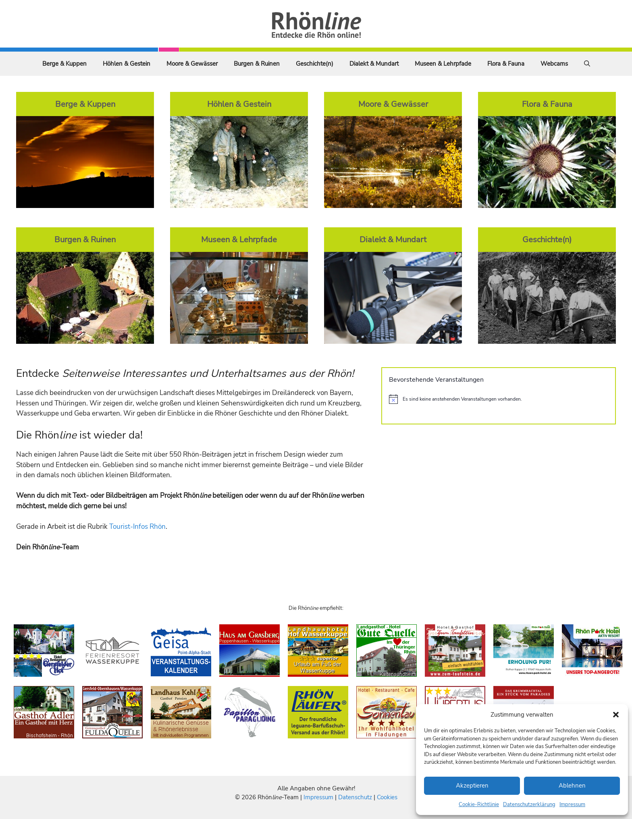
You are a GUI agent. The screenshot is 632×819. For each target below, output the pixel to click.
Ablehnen (572, 786)
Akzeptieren (472, 786)
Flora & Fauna (505, 64)
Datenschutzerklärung (529, 804)
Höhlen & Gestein (126, 64)
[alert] (498, 399)
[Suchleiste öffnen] (587, 64)
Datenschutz (355, 797)
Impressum (572, 804)
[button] (616, 715)
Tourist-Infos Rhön (137, 526)
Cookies (387, 797)
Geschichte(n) (314, 64)
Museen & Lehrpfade (443, 64)
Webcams (554, 64)
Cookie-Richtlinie (479, 804)
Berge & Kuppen (64, 64)
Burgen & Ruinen (257, 64)
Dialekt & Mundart (374, 64)
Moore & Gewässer (192, 64)
